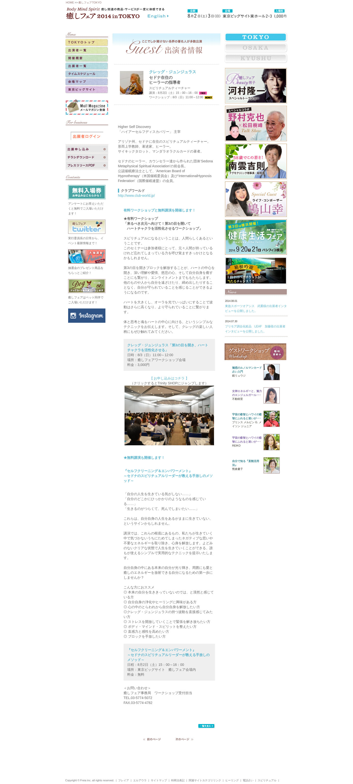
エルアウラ (140, 780)
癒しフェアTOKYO (89, 2)
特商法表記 (178, 780)
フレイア (123, 780)
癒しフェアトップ (88, 25)
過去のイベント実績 (155, 25)
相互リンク (187, 25)
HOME (70, 2)
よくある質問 (239, 25)
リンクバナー (212, 25)
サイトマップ (159, 780)
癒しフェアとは (121, 25)
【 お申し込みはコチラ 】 (169, 378)
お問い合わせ (266, 25)
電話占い (248, 780)
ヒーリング (232, 780)
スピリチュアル (267, 780)
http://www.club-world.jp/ (136, 195)
